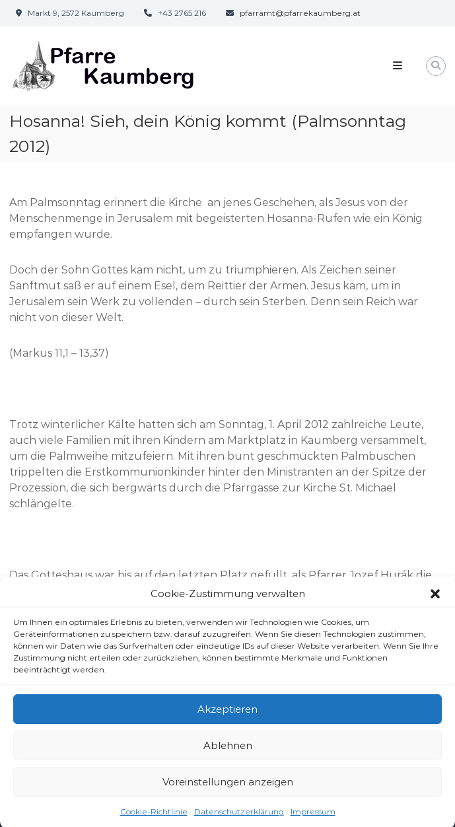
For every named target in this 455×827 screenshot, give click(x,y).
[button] (435, 599)
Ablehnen (227, 751)
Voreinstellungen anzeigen (227, 787)
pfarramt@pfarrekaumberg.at (300, 13)
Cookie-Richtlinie (154, 818)
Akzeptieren (227, 715)
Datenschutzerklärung (239, 818)
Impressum (313, 818)
